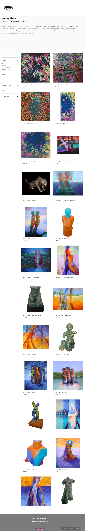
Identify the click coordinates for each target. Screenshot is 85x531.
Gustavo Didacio (5, 69)
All (2, 63)
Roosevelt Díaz (5, 65)
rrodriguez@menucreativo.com (39, 521)
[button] (22, 8)
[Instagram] (41, 529)
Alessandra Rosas (6, 67)
